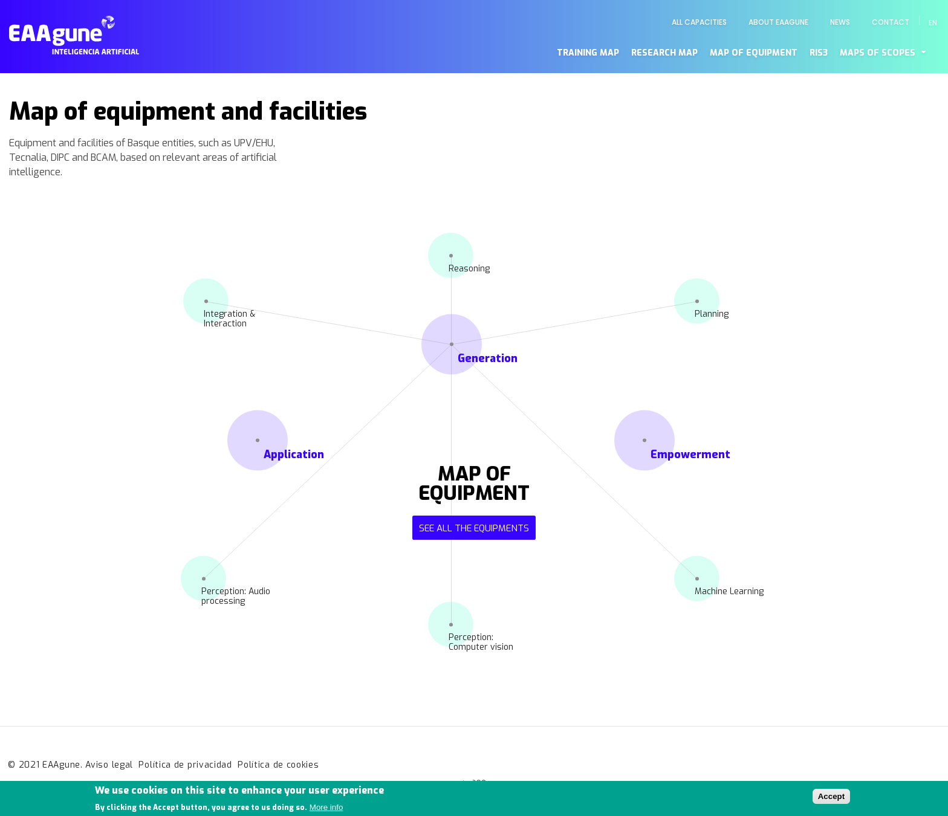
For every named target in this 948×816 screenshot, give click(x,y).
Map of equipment (753, 53)
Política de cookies (278, 765)
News (840, 22)
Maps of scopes (877, 53)
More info (326, 810)
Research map (664, 53)
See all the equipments (474, 528)
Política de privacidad (185, 765)
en (933, 23)
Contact (890, 22)
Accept (831, 799)
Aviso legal (109, 765)
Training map (588, 53)
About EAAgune (778, 22)
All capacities (699, 22)
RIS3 (819, 53)
